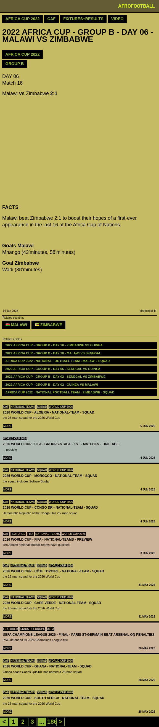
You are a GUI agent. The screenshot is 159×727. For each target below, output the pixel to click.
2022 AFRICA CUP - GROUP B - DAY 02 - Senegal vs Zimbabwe (56, 376)
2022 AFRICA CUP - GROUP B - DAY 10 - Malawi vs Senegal (53, 353)
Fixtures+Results (83, 19)
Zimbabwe (48, 325)
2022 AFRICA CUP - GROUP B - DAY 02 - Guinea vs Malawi (52, 384)
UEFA (50, 629)
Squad (42, 406)
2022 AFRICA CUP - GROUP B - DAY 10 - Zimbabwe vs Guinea (54, 345)
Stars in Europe (32, 629)
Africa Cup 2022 (23, 19)
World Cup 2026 (61, 406)
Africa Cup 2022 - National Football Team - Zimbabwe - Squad (60, 392)
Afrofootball (136, 6)
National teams (23, 406)
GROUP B (15, 63)
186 (52, 721)
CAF (6, 406)
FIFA (30, 533)
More (7, 426)
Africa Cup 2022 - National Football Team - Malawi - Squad (58, 361)
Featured (18, 533)
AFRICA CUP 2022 (23, 54)
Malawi (16, 325)
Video (117, 19)
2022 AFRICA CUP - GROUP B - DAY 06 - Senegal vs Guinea (53, 369)
